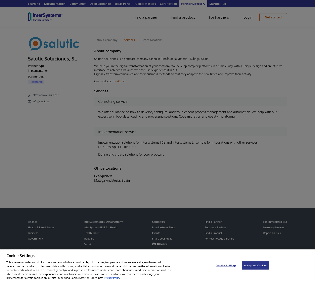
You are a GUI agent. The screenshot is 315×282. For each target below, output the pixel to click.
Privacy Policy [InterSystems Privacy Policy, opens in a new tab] (112, 277)
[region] (157, 265)
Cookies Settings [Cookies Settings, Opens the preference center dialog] (226, 265)
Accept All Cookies (255, 265)
